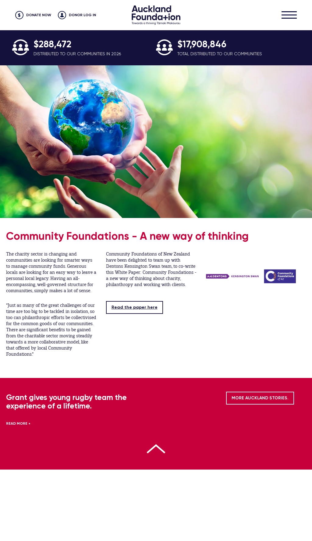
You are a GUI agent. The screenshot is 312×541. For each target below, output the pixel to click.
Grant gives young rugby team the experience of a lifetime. (66, 402)
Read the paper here (135, 307)
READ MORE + (18, 423)
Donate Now (38, 15)
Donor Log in (82, 15)
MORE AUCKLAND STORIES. (260, 398)
